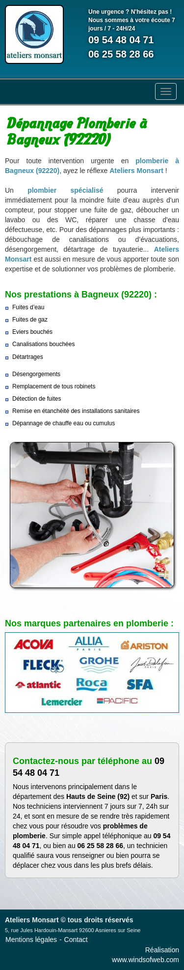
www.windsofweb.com (145, 960)
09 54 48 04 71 (121, 39)
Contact (76, 939)
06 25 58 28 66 (121, 54)
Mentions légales (31, 939)
